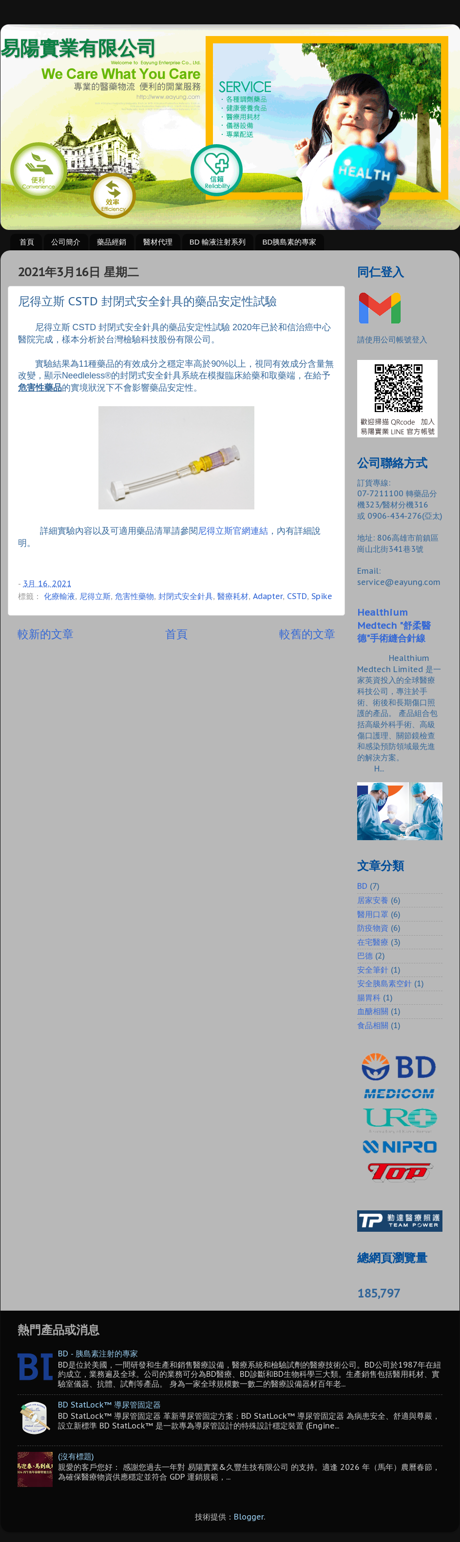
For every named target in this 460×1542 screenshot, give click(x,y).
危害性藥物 (134, 596)
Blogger (249, 1517)
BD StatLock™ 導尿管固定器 (109, 1405)
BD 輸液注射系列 (218, 242)
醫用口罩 (372, 914)
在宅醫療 (372, 942)
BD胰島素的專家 (290, 242)
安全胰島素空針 (384, 983)
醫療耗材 (233, 596)
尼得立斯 (95, 596)
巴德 (365, 955)
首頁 (26, 242)
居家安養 (372, 900)
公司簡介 (65, 242)
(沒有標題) (76, 1456)
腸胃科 (369, 997)
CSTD (297, 596)
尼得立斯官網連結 (233, 530)
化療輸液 (59, 596)
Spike (321, 596)
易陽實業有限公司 (78, 48)
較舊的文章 (307, 634)
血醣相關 (372, 1011)
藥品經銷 (111, 242)
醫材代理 (157, 242)
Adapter (268, 596)
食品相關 (372, 1025)
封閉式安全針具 (185, 596)
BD (362, 886)
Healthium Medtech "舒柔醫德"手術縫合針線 (394, 625)
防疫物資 (372, 928)
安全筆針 (372, 970)
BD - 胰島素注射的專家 (98, 1353)
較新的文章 (46, 634)
